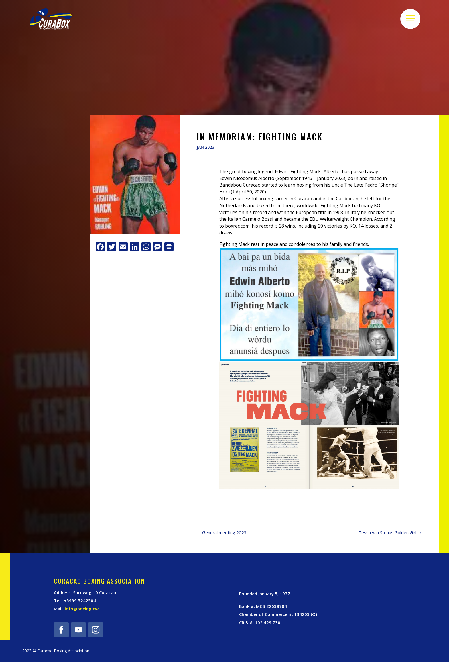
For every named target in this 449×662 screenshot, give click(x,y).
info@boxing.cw (82, 609)
